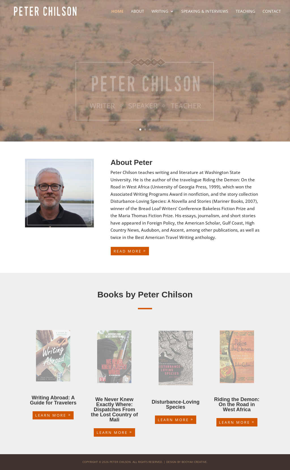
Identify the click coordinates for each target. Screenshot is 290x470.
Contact (272, 11)
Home (117, 11)
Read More (128, 251)
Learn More (50, 415)
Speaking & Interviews (204, 11)
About (137, 11)
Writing (160, 11)
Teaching (245, 11)
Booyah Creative (194, 462)
